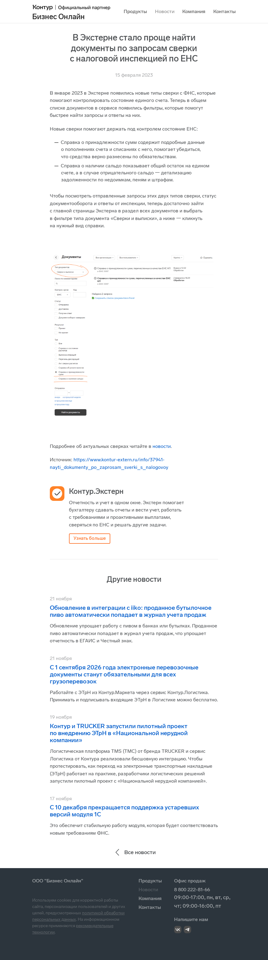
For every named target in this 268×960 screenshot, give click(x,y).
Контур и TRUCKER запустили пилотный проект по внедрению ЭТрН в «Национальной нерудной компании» (119, 733)
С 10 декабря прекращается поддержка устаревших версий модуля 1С (124, 811)
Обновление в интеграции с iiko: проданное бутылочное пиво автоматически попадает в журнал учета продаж (130, 611)
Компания (193, 11)
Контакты (224, 11)
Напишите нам (191, 919)
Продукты (135, 11)
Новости (164, 11)
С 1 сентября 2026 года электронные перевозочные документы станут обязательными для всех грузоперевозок (124, 674)
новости (162, 446)
